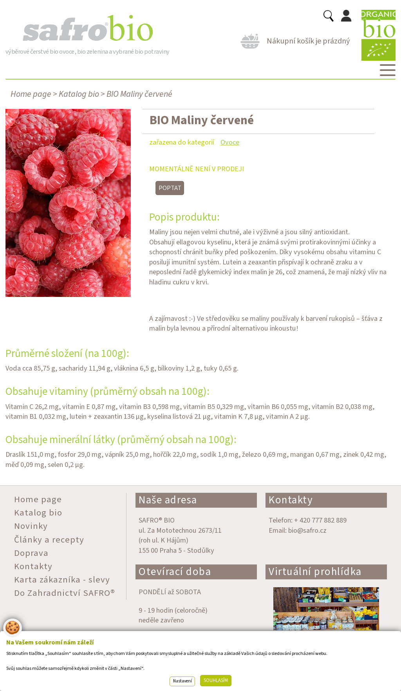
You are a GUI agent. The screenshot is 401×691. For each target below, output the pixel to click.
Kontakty (291, 500)
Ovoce (229, 142)
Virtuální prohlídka (315, 571)
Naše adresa (168, 500)
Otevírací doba (175, 571)
